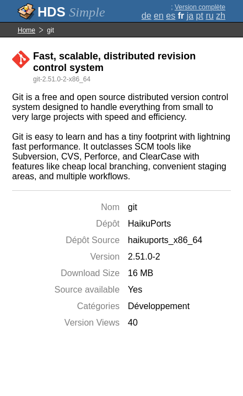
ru (209, 15)
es (170, 15)
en (159, 15)
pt (199, 15)
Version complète (200, 7)
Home (26, 30)
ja (190, 15)
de (147, 15)
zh (220, 15)
